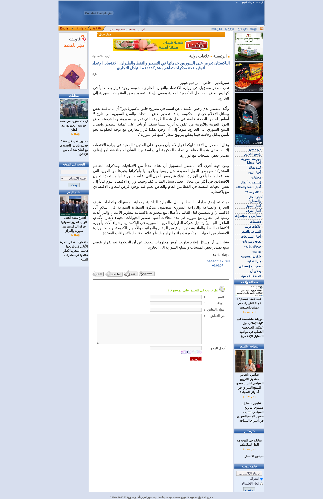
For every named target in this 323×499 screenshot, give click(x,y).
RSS (238, 2)
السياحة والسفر (252, 231)
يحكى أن (256, 271)
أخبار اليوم (255, 172)
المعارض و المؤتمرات (249, 216)
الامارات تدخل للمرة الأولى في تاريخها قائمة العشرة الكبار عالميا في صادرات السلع (74, 251)
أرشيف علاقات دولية (100, 56)
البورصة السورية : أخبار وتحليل (251, 160)
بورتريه (257, 251)
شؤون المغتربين (251, 256)
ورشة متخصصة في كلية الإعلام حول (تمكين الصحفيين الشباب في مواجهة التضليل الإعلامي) (250, 327)
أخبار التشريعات (252, 236)
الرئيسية (259, 2)
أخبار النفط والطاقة (249, 187)
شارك (95, 74)
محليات (256, 177)
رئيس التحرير (253, 154)
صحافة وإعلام (253, 246)
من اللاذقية (255, 261)
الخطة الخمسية (252, 276)
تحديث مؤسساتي (251, 266)
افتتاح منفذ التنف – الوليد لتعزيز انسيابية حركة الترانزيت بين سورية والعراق (74, 222)
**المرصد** (253, 192)
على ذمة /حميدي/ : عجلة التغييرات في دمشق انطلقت (249, 301)
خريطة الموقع (248, 2)
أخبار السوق (254, 206)
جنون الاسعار (253, 456)
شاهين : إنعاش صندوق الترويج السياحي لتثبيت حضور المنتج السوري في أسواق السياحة (249, 382)
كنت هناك (256, 167)
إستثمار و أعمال (251, 182)
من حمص (256, 149)
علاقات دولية (254, 226)
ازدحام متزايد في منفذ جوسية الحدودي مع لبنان (74, 124)
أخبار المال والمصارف (254, 199)
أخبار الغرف (254, 211)
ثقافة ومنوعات (252, 241)
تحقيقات (256, 221)
